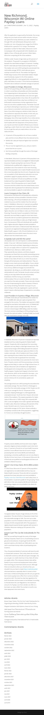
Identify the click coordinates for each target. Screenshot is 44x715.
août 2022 (7, 653)
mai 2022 (7, 662)
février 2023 (7, 636)
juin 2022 (7, 659)
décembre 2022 (9, 642)
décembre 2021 (9, 677)
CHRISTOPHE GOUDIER (14, 25)
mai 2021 (7, 694)
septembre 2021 (9, 685)
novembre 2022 (9, 644)
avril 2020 (7, 700)
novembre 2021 (9, 679)
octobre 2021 (8, 682)
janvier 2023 (8, 639)
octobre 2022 (8, 647)
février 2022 (7, 671)
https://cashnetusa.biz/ (31, 569)
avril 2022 (7, 665)
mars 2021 (7, 697)
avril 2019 (7, 703)
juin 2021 (7, 691)
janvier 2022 (8, 674)
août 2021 (7, 688)
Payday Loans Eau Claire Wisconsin (14, 477)
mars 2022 (7, 668)
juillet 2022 (7, 656)
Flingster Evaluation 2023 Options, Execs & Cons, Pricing (21, 606)
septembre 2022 (9, 650)
